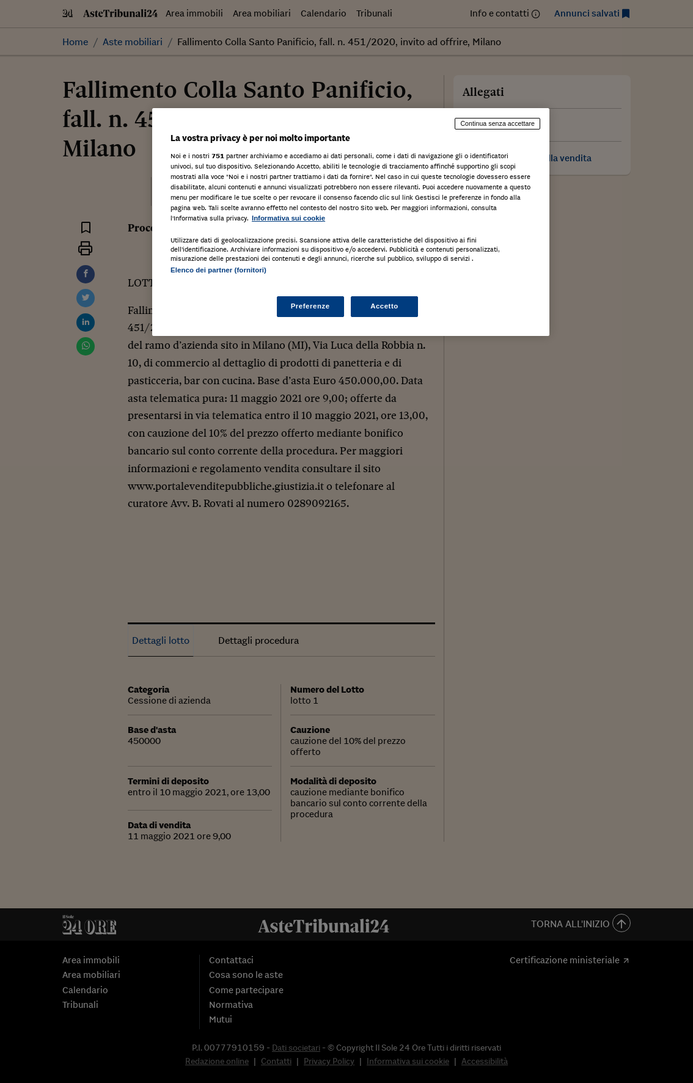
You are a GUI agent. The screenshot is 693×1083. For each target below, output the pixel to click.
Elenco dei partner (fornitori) (218, 270)
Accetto (384, 306)
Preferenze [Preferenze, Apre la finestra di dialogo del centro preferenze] (310, 306)
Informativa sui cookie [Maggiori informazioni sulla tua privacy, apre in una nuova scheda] (288, 218)
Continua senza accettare (497, 123)
